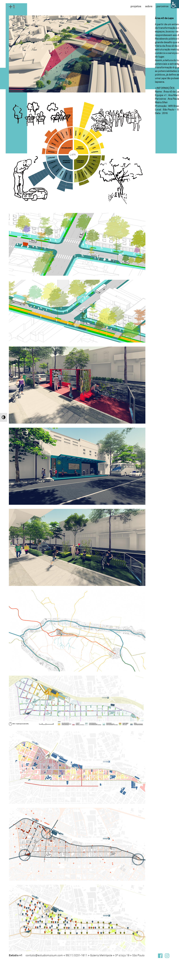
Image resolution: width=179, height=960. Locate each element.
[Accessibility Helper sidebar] (175, 4)
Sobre (148, 6)
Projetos (136, 6)
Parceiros (162, 6)
